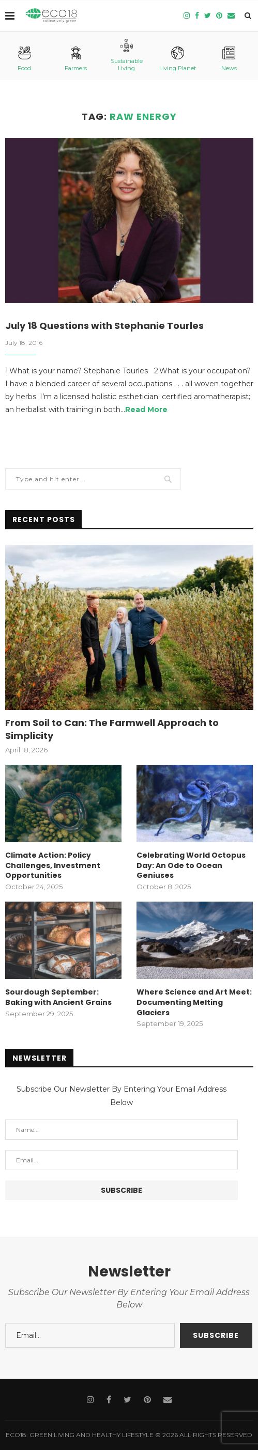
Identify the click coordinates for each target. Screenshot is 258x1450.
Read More (146, 409)
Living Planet (177, 59)
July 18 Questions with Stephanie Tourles (104, 325)
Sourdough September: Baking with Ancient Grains (58, 997)
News (229, 59)
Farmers (76, 59)
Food (24, 59)
